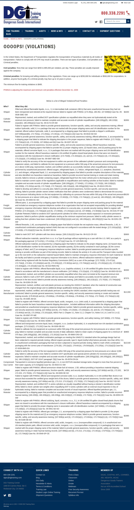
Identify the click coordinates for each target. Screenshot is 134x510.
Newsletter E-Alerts (44, 484)
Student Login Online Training (48, 492)
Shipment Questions (44, 495)
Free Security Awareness (78, 489)
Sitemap (6, 506)
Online (71, 480)
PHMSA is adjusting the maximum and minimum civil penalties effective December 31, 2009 (41, 90)
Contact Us (40, 475)
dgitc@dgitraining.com (13, 478)
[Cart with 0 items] (125, 3)
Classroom (72, 478)
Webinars (72, 486)
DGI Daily (40, 480)
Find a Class (73, 475)
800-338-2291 (9, 475)
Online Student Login (70, 3)
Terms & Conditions (44, 486)
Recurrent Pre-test (75, 492)
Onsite (71, 484)
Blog (38, 478)
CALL (89, 3)
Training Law (41, 489)
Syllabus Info (73, 495)
